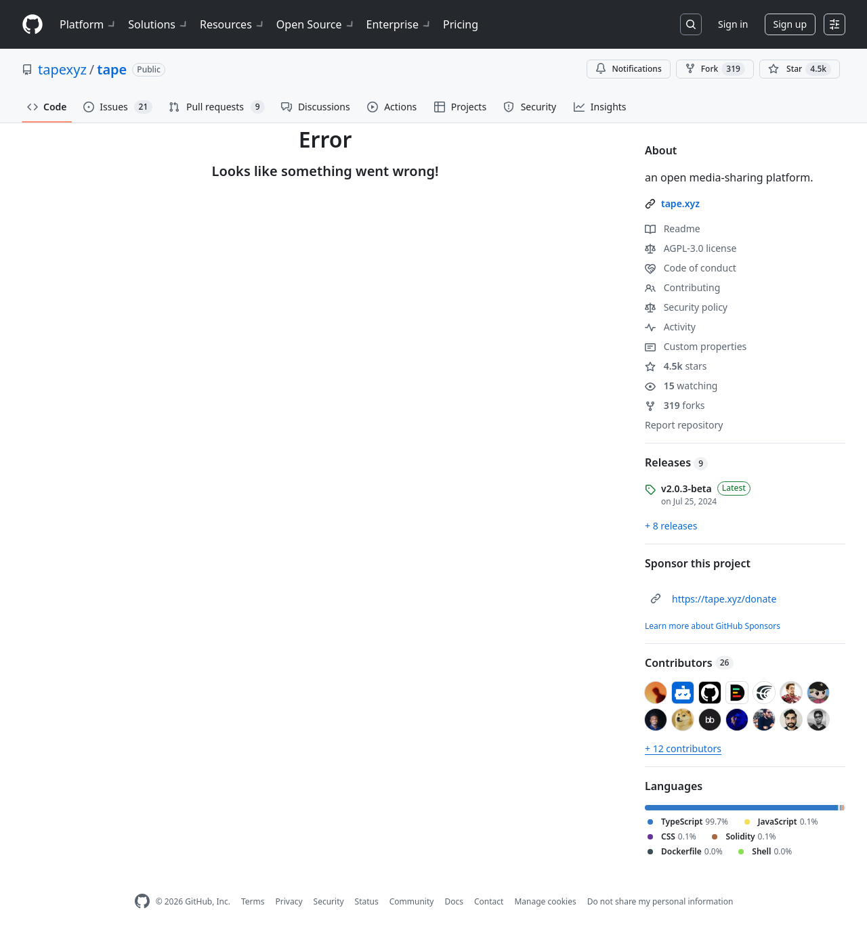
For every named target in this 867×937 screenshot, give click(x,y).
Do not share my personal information (660, 901)
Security (329, 901)
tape (112, 69)
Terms (253, 901)
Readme (672, 228)
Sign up (790, 24)
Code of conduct (690, 267)
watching (681, 385)
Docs (453, 901)
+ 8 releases (671, 525)
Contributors (689, 662)
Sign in (733, 24)
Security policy (686, 307)
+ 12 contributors (683, 748)
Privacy (289, 901)
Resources (233, 24)
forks (675, 405)
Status (367, 901)
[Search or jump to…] (691, 24)
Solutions (158, 24)
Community (411, 901)
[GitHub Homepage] (142, 901)
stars (676, 365)
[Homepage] (32, 25)
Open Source (316, 24)
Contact (488, 901)
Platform (88, 24)
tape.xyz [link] (680, 203)
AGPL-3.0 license (690, 248)
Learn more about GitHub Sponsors (712, 626)
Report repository (684, 424)
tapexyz (62, 69)
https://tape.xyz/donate (724, 598)
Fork (715, 69)
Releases (676, 462)
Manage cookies (545, 901)
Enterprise (399, 24)
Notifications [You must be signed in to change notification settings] (628, 68)
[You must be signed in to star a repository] (799, 69)
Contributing (682, 287)
